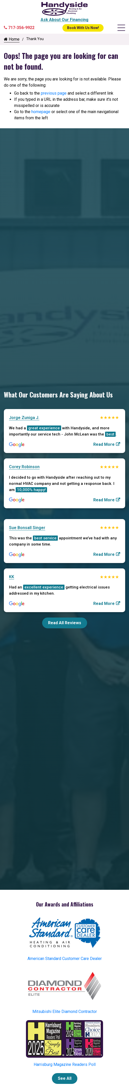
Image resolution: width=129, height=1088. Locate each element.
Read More (104, 444)
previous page (54, 93)
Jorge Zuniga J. (24, 417)
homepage (40, 111)
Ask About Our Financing (64, 19)
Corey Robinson (24, 466)
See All (64, 1078)
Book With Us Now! (83, 28)
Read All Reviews (64, 622)
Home (12, 39)
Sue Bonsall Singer (27, 527)
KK (11, 576)
